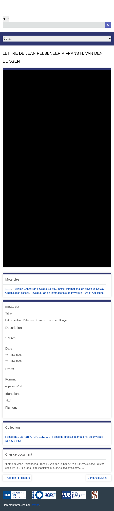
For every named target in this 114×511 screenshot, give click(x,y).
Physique (36, 292)
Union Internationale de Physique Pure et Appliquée (73, 292)
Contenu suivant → (99, 477)
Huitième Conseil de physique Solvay (34, 289)
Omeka (35, 505)
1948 (8, 289)
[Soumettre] (108, 25)
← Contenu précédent (17, 477)
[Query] (57, 25)
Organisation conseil (17, 292)
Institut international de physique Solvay (80, 289)
